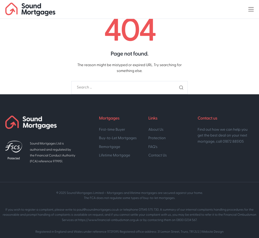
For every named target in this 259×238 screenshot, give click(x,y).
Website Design (212, 231)
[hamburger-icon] (251, 9)
